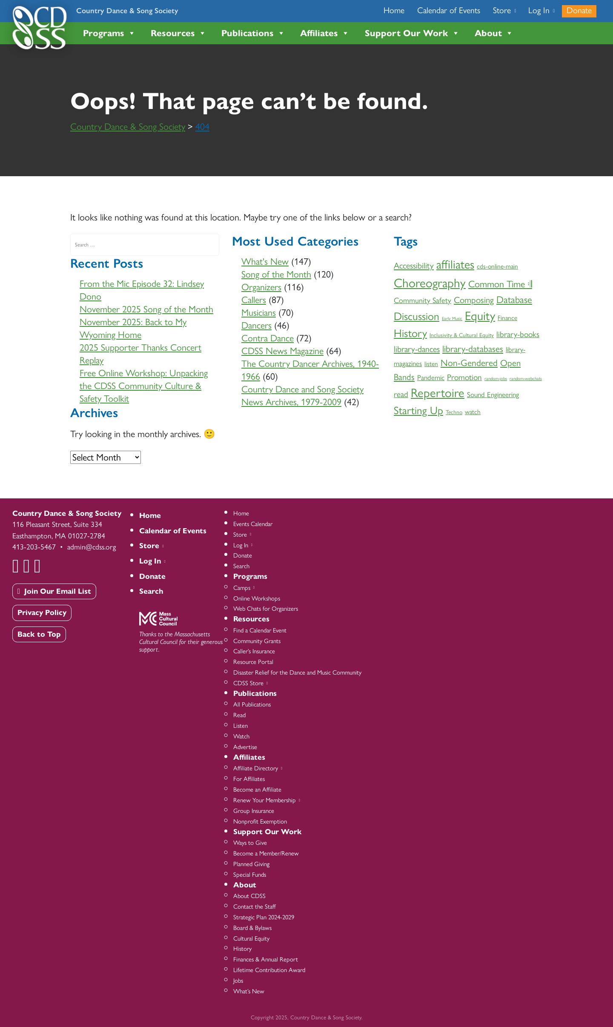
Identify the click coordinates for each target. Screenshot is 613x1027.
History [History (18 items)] (410, 333)
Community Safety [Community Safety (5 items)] (422, 300)
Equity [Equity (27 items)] (480, 316)
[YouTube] (27, 565)
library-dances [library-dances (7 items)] (417, 349)
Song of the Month (276, 274)
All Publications (252, 704)
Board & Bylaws (252, 928)
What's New (265, 261)
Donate (579, 10)
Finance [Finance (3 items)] (507, 318)
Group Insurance (253, 811)
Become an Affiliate (257, 789)
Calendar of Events (448, 10)
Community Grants (257, 641)
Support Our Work (412, 33)
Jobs (238, 980)
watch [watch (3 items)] (473, 412)
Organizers (261, 287)
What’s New (248, 991)
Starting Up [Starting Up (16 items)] (418, 410)
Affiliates (324, 33)
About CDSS (249, 896)
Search (151, 591)
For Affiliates (249, 779)
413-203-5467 (34, 547)
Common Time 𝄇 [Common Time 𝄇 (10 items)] (500, 284)
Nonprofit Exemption (260, 821)
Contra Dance (267, 338)
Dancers (256, 325)
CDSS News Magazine (282, 351)
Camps (243, 588)
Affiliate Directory (257, 768)
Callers (253, 300)
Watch (241, 736)
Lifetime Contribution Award (269, 970)
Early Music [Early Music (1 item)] (452, 318)
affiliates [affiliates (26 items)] (455, 264)
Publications (253, 33)
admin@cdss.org (91, 547)
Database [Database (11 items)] (514, 300)
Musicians (258, 312)
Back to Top (39, 634)
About (494, 33)
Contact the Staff (254, 906)
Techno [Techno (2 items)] (454, 412)
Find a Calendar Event (259, 630)
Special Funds (249, 874)
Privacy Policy (41, 612)
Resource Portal (253, 662)
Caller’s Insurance (254, 651)
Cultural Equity (251, 938)
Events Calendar (252, 524)
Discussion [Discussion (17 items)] (416, 316)
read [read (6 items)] (401, 394)
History (242, 949)
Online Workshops (256, 598)
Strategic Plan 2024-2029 (263, 917)
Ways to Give (250, 843)
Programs (109, 33)
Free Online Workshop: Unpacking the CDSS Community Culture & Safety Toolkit (144, 385)
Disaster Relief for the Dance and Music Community (297, 672)
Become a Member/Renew (266, 853)
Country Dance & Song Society (127, 10)
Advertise (245, 747)
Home (394, 10)
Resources (178, 33)
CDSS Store (249, 683)
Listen (240, 725)
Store (504, 10)
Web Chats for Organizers (265, 608)
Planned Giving (251, 864)
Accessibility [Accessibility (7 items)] (414, 265)
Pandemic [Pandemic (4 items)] (430, 377)
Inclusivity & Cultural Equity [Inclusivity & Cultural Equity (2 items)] (462, 335)
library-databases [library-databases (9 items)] (472, 348)
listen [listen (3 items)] (431, 364)
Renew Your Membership (266, 800)
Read (239, 715)
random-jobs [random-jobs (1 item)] (495, 378)
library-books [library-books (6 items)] (517, 334)
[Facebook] (16, 565)
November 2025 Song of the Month (146, 309)
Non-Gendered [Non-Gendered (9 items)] (469, 362)
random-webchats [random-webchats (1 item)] (526, 378)
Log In (541, 10)
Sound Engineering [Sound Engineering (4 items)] (493, 394)
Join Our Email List (54, 591)
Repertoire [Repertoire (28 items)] (437, 393)
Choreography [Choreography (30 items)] (430, 282)
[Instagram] (38, 565)
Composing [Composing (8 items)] (474, 300)
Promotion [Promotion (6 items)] (464, 377)
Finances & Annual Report (265, 959)
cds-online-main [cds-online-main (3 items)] (497, 266)
